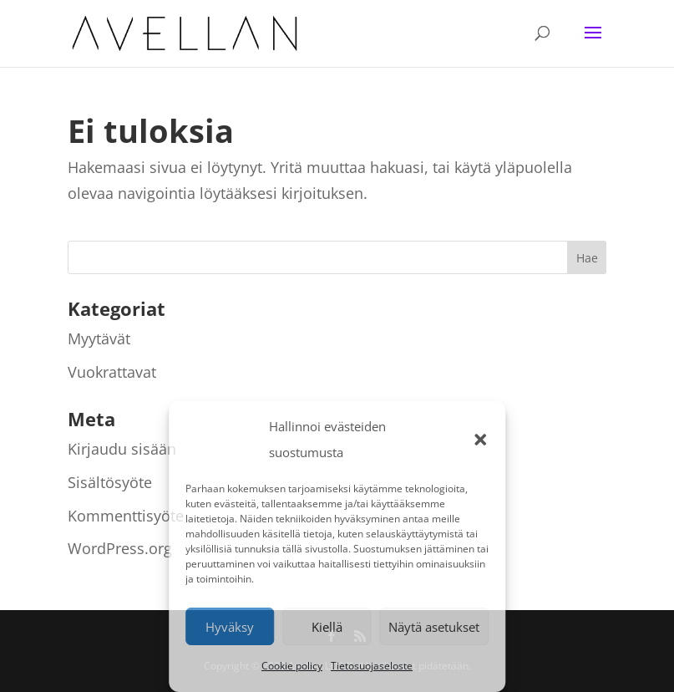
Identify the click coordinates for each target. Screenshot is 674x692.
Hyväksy (229, 626)
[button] (480, 439)
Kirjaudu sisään (122, 449)
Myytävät (99, 338)
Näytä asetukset (433, 626)
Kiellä (327, 626)
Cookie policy (291, 666)
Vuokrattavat (112, 372)
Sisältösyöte (110, 482)
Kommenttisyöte (126, 516)
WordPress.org (120, 548)
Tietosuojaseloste (372, 666)
